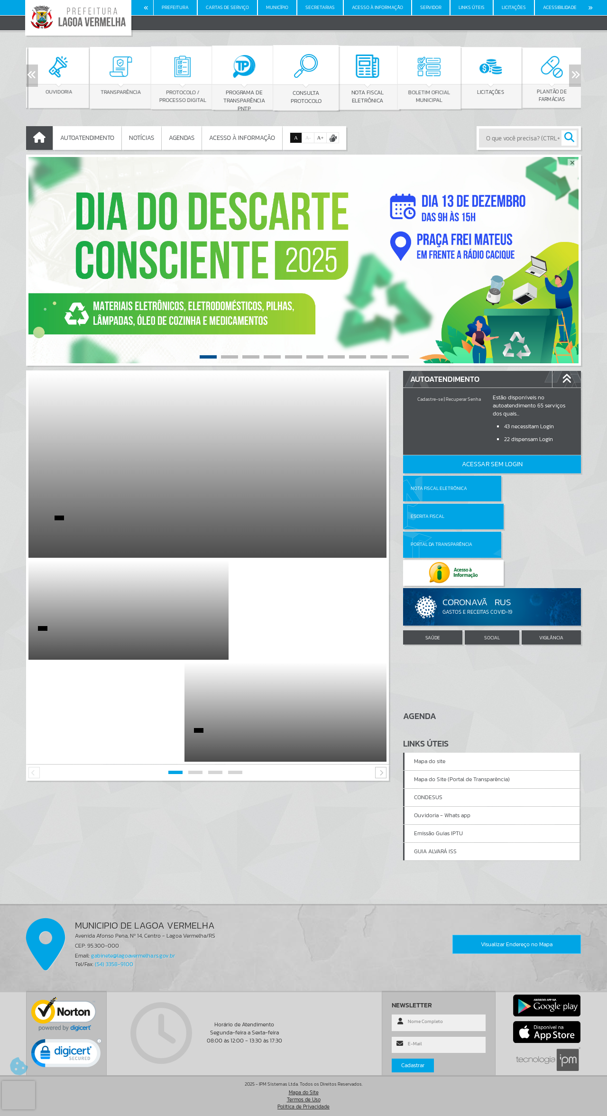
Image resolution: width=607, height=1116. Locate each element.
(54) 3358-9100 (114, 964)
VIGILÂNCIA (551, 581)
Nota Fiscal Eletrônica (439, 488)
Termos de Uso (304, 1099)
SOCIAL (492, 581)
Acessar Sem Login (492, 464)
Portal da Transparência (441, 516)
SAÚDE (432, 581)
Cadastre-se (430, 399)
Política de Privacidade (303, 1106)
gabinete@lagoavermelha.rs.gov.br (133, 955)
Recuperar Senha (463, 399)
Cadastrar (412, 1065)
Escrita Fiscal (516, 488)
